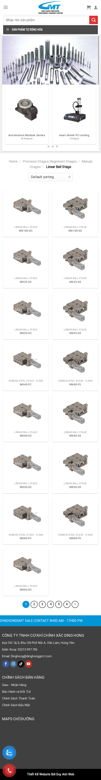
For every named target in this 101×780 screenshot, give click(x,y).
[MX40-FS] (75, 360)
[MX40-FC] (26, 360)
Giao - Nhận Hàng (14, 685)
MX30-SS (75, 333)
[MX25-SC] (26, 258)
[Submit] (93, 20)
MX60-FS (75, 538)
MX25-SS (75, 281)
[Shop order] (50, 177)
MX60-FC (26, 538)
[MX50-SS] (75, 463)
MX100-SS (75, 230)
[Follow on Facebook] (5, 664)
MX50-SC (26, 487)
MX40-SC (26, 435)
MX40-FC (26, 384)
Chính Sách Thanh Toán (18, 698)
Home (13, 161)
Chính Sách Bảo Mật (16, 705)
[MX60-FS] (75, 514)
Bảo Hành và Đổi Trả (16, 692)
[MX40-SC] (26, 412)
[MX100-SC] (26, 207)
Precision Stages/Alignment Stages (50, 161)
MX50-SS (75, 487)
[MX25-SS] (75, 258)
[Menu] (5, 7)
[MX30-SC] (26, 309)
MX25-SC (26, 281)
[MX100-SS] (75, 207)
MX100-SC (26, 230)
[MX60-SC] (26, 566)
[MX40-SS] (75, 412)
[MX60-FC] (26, 514)
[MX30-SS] (75, 309)
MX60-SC (26, 589)
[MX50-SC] (26, 463)
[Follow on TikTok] (21, 664)
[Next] (96, 117)
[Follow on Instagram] (13, 664)
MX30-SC (26, 333)
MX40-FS (75, 384)
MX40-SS (75, 435)
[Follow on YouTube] (28, 664)
